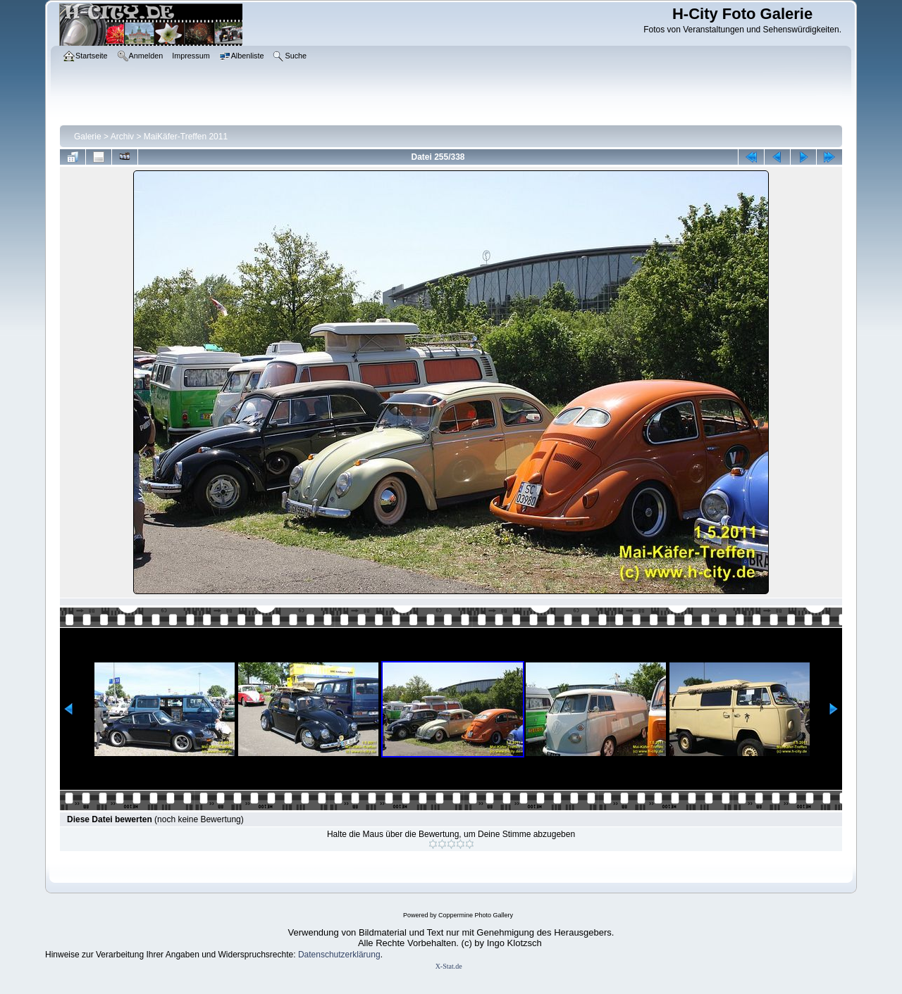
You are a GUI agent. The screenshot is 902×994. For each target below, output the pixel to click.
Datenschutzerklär (332, 955)
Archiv (122, 136)
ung (373, 955)
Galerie (87, 136)
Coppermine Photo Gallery (475, 915)
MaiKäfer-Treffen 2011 (186, 136)
